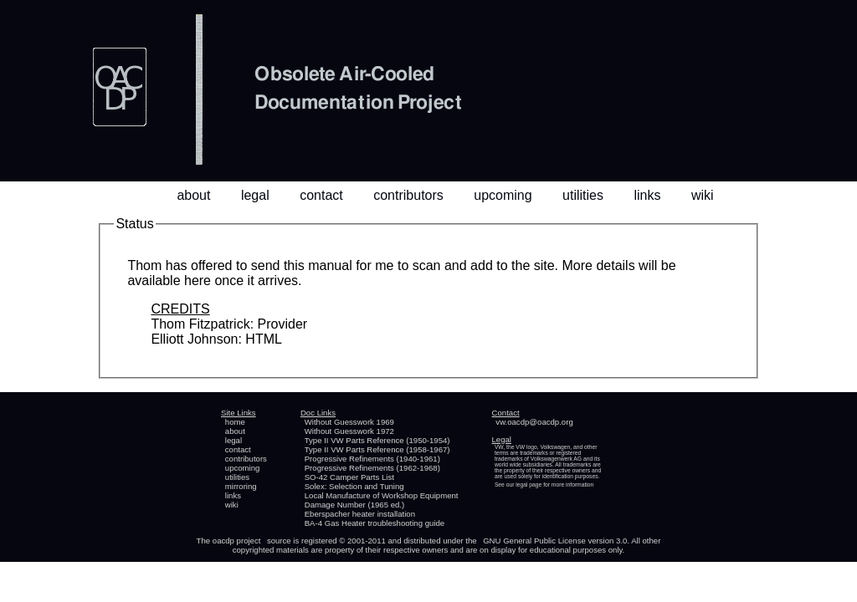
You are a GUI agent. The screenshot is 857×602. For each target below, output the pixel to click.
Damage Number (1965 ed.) (354, 504)
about (193, 195)
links (647, 195)
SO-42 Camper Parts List (349, 477)
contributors (408, 195)
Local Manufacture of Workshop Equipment (382, 495)
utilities (582, 195)
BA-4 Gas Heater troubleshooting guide (374, 523)
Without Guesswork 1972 (349, 431)
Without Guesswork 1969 (349, 421)
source (279, 540)
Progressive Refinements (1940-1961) (372, 458)
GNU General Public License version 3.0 (555, 540)
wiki (702, 195)
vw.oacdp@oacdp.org (533, 421)
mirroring (241, 486)
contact (321, 195)
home (235, 421)
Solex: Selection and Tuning (354, 486)
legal (255, 195)
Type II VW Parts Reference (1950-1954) (377, 440)
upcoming (502, 195)
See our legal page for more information (544, 484)
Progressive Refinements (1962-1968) (372, 467)
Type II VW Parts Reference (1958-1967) (377, 449)
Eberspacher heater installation (360, 513)
